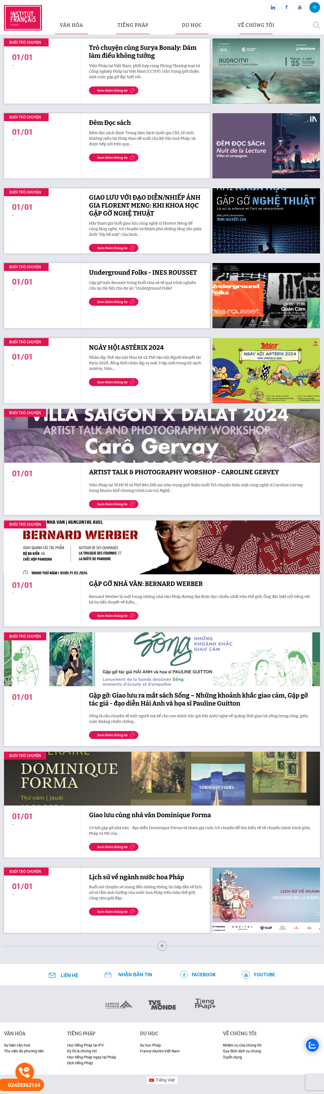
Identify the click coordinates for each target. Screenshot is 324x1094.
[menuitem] (162, 1080)
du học (192, 25)
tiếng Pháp (81, 1033)
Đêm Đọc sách (110, 122)
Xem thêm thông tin (112, 91)
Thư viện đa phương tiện (24, 1051)
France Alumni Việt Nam (160, 1051)
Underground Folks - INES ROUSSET (143, 272)
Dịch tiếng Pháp (80, 1063)
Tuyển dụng (232, 1057)
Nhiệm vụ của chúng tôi (242, 1045)
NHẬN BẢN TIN (135, 974)
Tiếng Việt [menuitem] (165, 1080)
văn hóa (71, 25)
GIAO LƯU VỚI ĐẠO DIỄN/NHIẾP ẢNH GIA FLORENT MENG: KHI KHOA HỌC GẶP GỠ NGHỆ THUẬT (145, 205)
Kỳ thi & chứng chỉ (82, 1051)
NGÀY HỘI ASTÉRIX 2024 (126, 347)
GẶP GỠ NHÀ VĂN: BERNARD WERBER (146, 584)
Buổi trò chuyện (25, 42)
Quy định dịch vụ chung (242, 1051)
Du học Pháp (150, 1045)
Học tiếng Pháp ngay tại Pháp (91, 1057)
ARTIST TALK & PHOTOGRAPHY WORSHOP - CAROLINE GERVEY (184, 472)
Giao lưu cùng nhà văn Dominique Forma (150, 815)
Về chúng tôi (256, 25)
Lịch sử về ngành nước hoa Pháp (136, 877)
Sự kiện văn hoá (17, 1045)
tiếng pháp (133, 25)
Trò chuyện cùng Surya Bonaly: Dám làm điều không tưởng (143, 51)
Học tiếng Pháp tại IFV (85, 1045)
